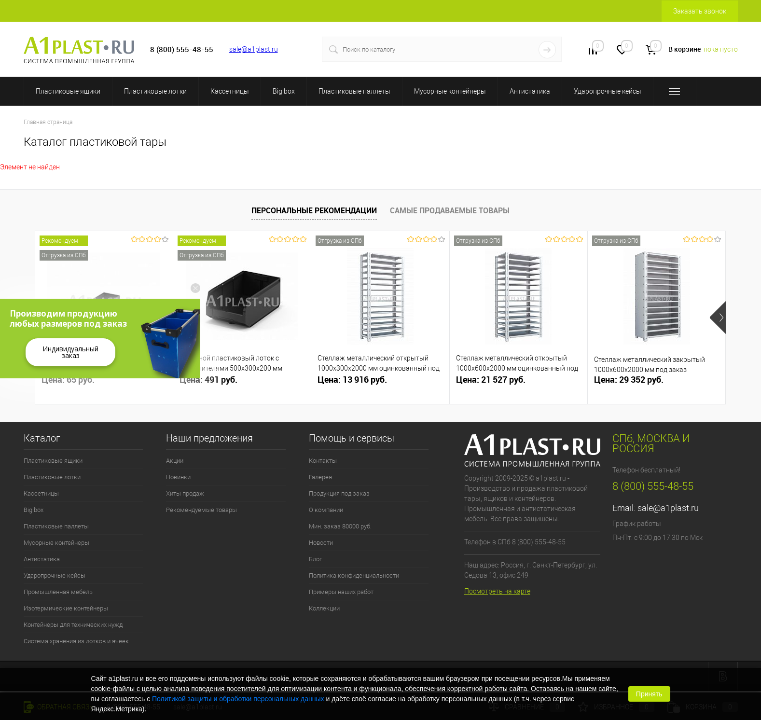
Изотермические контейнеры (66, 608)
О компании (326, 509)
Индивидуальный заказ (70, 352)
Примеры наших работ (341, 591)
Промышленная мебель (58, 591)
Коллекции (324, 608)
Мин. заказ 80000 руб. (340, 526)
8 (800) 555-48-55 (652, 486)
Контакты (323, 460)
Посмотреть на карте (497, 591)
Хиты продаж (185, 493)
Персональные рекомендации (314, 210)
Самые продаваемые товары (450, 210)
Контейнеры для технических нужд (73, 624)
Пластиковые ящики (68, 91)
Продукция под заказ (339, 493)
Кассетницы (229, 91)
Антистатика (530, 91)
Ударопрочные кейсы (607, 91)
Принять (649, 694)
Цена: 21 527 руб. (491, 379)
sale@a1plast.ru (253, 49)
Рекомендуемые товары (201, 509)
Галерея (320, 477)
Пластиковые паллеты (354, 91)
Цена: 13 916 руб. (352, 379)
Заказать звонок (699, 11)
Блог (315, 559)
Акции (174, 460)
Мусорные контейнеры (450, 91)
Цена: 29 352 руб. (629, 379)
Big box (284, 91)
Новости (321, 542)
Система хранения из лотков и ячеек (76, 641)
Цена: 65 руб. (68, 379)
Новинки (178, 477)
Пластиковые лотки (155, 91)
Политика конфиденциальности (354, 575)
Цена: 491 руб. (208, 379)
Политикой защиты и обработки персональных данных (238, 699)
